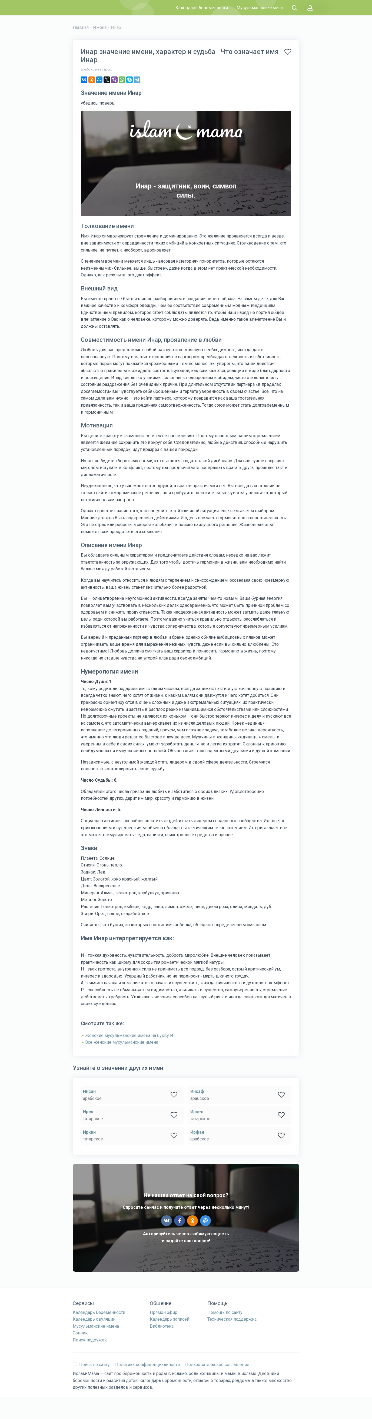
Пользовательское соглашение (217, 1364)
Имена (100, 27)
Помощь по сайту (225, 1312)
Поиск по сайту (91, 1364)
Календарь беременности (201, 7)
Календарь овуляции (94, 1319)
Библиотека (162, 1326)
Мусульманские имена (260, 7)
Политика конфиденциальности (147, 1364)
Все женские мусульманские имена (121, 1042)
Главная (81, 27)
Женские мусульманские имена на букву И (129, 1035)
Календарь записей (169, 1319)
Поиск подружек (90, 1340)
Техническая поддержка (232, 1319)
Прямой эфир (163, 1312)
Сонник (80, 1333)
